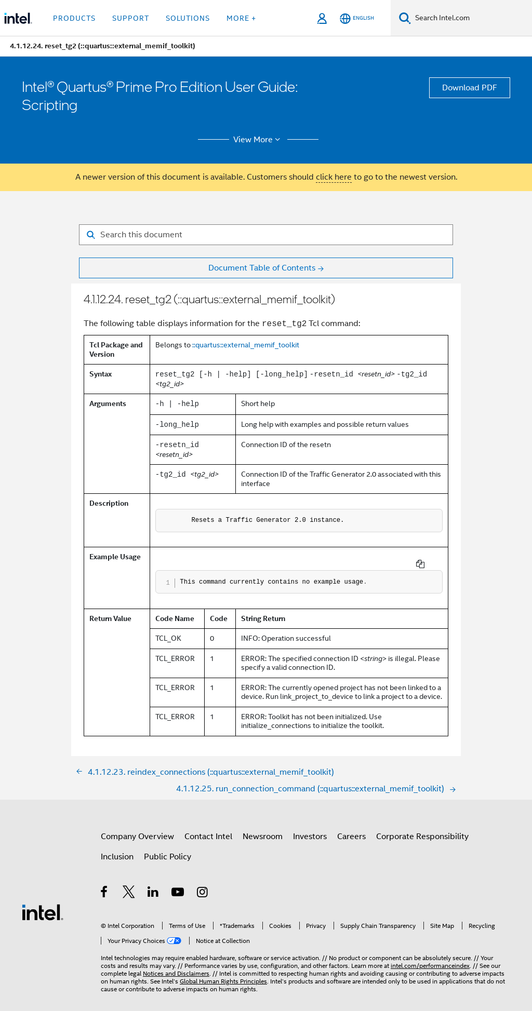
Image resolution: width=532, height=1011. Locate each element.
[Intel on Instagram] (203, 885)
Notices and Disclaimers (176, 965)
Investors (310, 828)
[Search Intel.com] (471, 18)
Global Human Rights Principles (223, 973)
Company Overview (137, 828)
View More (258, 139)
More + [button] (241, 18)
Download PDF (469, 88)
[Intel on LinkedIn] (153, 885)
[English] (357, 18)
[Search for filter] (266, 234)
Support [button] (130, 18)
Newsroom (263, 828)
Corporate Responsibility (422, 828)
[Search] (405, 17)
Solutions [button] (188, 18)
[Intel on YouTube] (178, 885)
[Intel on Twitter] (129, 885)
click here (334, 177)
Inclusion (117, 848)
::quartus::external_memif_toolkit (245, 344)
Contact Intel (208, 828)
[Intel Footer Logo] (42, 903)
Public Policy (167, 848)
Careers (351, 828)
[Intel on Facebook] (105, 885)
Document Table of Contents (261, 268)
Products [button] (74, 18)
